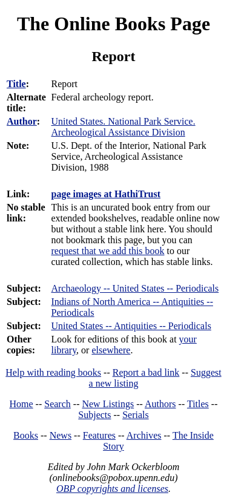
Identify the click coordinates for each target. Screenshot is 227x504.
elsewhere (110, 350)
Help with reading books (53, 372)
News (60, 435)
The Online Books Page (113, 23)
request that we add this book (107, 251)
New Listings (108, 404)
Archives (144, 435)
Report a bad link (146, 372)
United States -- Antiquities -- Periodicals (131, 326)
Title (16, 84)
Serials (135, 415)
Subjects (94, 415)
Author (22, 121)
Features (99, 435)
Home (21, 404)
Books (25, 435)
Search (57, 404)
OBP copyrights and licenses (112, 488)
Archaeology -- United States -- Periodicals (135, 288)
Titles (198, 404)
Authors (160, 404)
